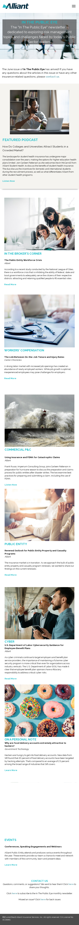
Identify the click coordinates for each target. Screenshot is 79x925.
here (71, 884)
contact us (52, 76)
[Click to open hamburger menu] (74, 6)
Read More (11, 575)
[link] (15, 6)
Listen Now (8, 181)
